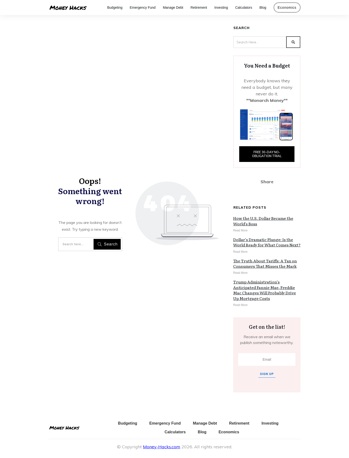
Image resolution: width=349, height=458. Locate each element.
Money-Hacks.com (161, 447)
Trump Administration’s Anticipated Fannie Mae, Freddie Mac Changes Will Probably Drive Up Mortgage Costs (264, 290)
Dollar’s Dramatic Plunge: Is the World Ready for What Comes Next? (267, 242)
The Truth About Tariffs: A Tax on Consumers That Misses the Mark (265, 263)
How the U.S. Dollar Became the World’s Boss (263, 220)
